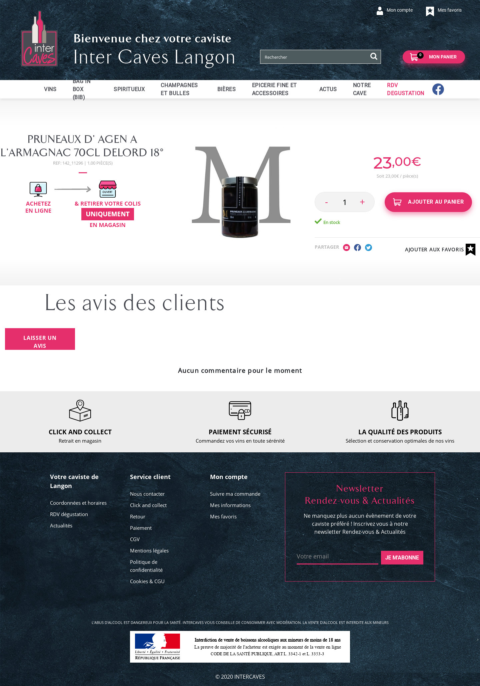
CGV (135, 539)
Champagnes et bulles (179, 89)
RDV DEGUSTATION (405, 89)
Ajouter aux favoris (440, 250)
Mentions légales (149, 550)
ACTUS (328, 89)
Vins (50, 89)
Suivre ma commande (235, 493)
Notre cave (362, 89)
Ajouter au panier (428, 202)
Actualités (61, 525)
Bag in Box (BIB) (82, 89)
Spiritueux (129, 89)
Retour (137, 516)
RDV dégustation (69, 514)
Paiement (141, 527)
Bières (226, 89)
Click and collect (148, 505)
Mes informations (230, 505)
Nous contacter (147, 493)
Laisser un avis (40, 342)
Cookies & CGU (147, 581)
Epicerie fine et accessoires (274, 89)
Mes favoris (223, 516)
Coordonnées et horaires (78, 502)
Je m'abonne (402, 557)
